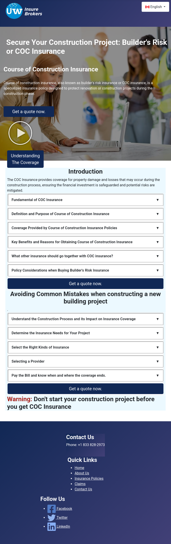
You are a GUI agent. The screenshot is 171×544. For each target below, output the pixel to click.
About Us (82, 473)
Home (79, 468)
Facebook (59, 509)
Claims (80, 484)
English (154, 7)
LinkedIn (58, 526)
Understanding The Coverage (25, 159)
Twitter (57, 517)
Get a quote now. (28, 111)
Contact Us (83, 489)
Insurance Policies (89, 478)
